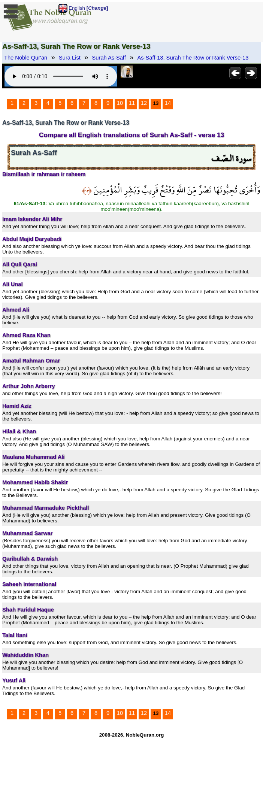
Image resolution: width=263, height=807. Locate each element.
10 (120, 103)
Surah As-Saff (109, 58)
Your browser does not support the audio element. (60, 76)
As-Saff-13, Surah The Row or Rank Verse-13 (193, 58)
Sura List (70, 58)
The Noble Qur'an (25, 58)
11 (132, 103)
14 (168, 103)
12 (144, 103)
